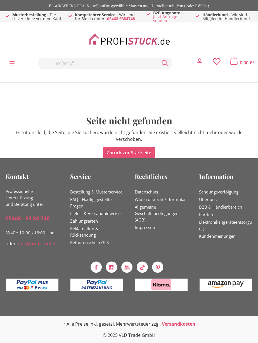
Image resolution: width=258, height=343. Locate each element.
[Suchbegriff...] (98, 63)
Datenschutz (146, 192)
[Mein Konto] (199, 63)
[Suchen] (165, 63)
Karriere (206, 214)
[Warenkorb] (242, 63)
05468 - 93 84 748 (28, 218)
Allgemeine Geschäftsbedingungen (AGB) (157, 213)
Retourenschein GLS (89, 242)
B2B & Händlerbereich (220, 207)
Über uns (208, 199)
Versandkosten (178, 324)
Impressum (146, 227)
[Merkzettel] (216, 63)
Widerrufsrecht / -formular (160, 199)
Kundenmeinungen (217, 236)
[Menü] (12, 63)
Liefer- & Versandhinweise (95, 213)
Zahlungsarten (84, 221)
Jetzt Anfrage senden (165, 18)
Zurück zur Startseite (129, 153)
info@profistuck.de (38, 244)
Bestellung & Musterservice (96, 192)
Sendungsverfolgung (218, 192)
